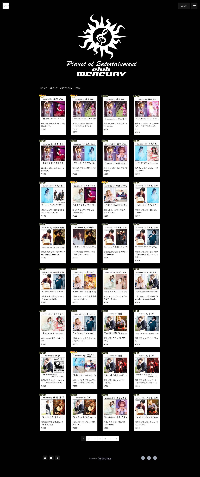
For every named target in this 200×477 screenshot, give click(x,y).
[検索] (6, 6)
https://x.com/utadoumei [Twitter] (149, 458)
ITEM (77, 88)
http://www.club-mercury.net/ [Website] (155, 458)
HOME (43, 88)
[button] (184, 6)
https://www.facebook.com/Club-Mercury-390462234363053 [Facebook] (143, 458)
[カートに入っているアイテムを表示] (194, 6)
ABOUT (54, 88)
